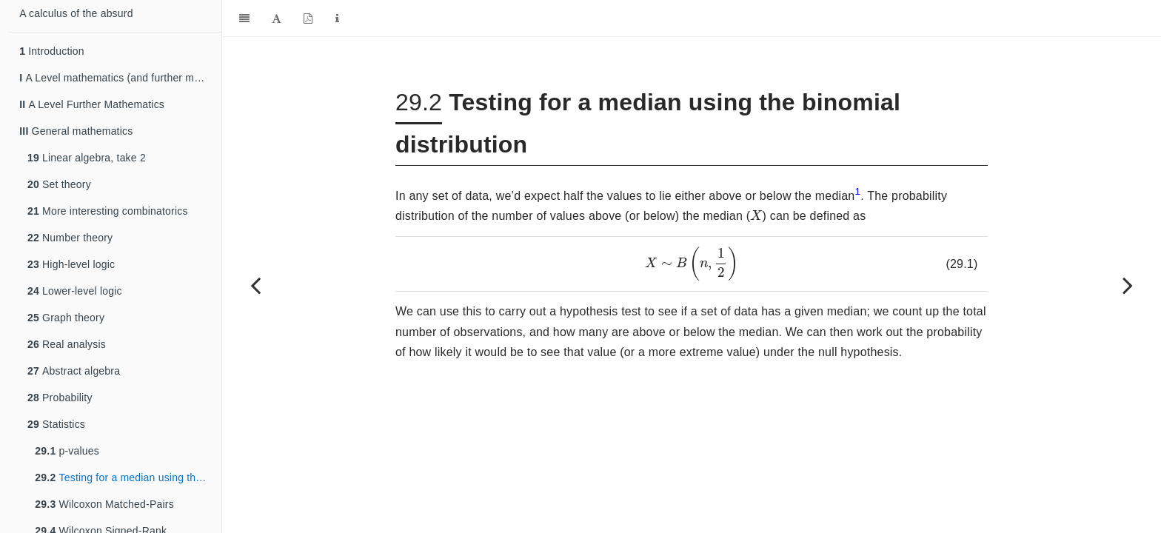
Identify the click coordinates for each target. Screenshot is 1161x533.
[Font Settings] (276, 18)
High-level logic (71, 264)
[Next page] (1127, 285)
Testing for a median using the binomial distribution (128, 477)
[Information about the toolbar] (337, 18)
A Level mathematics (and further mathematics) (120, 78)
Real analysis (66, 344)
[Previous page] (255, 285)
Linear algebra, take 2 (86, 158)
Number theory (70, 238)
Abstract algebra (73, 371)
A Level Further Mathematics (91, 104)
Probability (60, 397)
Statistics (56, 424)
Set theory (59, 184)
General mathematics (76, 131)
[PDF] (308, 18)
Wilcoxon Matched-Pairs (104, 504)
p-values (67, 451)
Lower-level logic (74, 291)
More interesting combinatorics (107, 211)
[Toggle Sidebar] (244, 18)
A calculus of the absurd (76, 13)
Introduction (51, 51)
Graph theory (65, 318)
